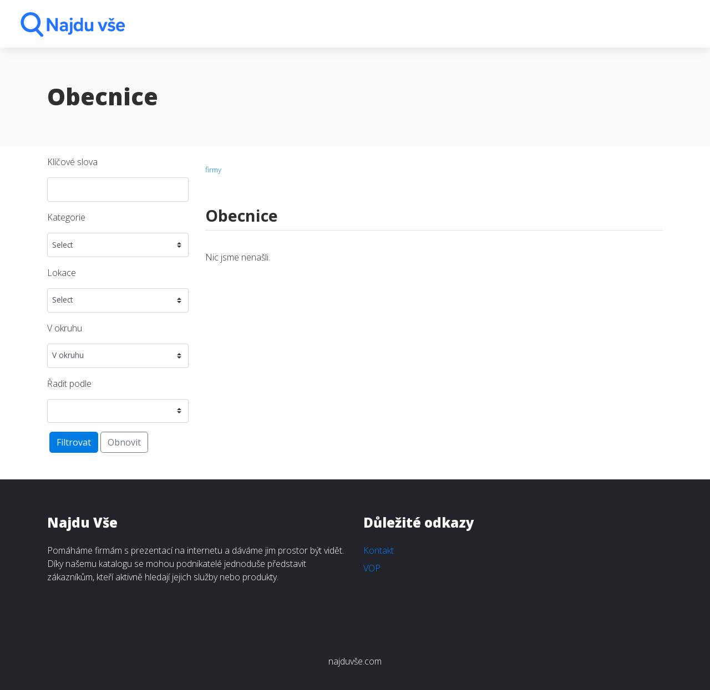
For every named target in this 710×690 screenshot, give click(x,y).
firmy (213, 169)
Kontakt (378, 550)
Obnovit (124, 442)
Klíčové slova (72, 162)
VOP (372, 568)
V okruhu (64, 328)
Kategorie (66, 217)
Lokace (61, 273)
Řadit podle (69, 383)
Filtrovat (74, 442)
